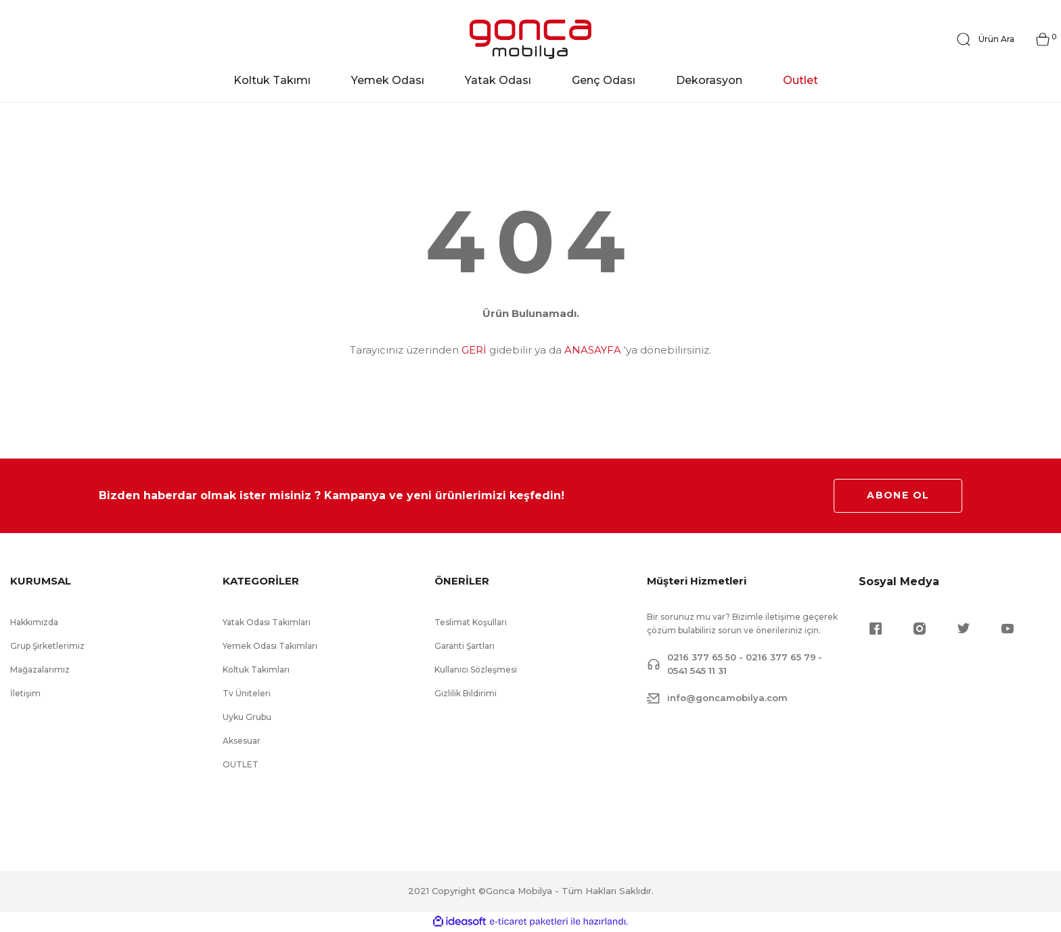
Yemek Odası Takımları (270, 646)
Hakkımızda (34, 623)
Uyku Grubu (247, 718)
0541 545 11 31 (697, 671)
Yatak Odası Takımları (267, 623)
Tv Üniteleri (247, 694)
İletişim (25, 694)
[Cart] (1043, 40)
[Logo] (530, 40)
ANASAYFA (592, 350)
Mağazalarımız (40, 670)
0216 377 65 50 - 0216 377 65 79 (741, 657)
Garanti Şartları (464, 646)
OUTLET (240, 765)
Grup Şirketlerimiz (47, 646)
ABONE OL (898, 496)
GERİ (474, 350)
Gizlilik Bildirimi (465, 694)
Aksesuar (242, 741)
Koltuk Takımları (256, 670)
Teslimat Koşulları (470, 623)
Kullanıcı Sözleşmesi (475, 670)
